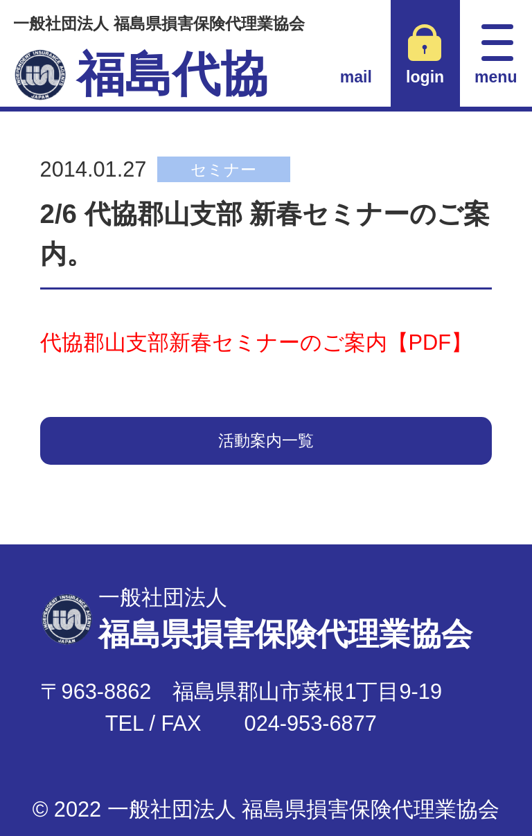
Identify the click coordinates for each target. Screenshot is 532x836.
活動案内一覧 (266, 441)
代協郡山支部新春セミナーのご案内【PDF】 (256, 342)
